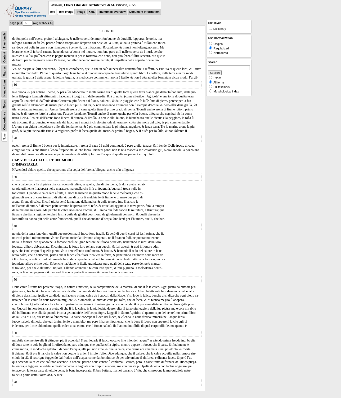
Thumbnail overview (112, 11)
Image (81, 11)
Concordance (4, 121)
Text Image (65, 11)
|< (18, 23)
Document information (144, 11)
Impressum (104, 395)
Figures (4, 71)
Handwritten (4, 88)
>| (51, 23)
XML (92, 11)
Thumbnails (4, 40)
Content (4, 57)
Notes (4, 104)
